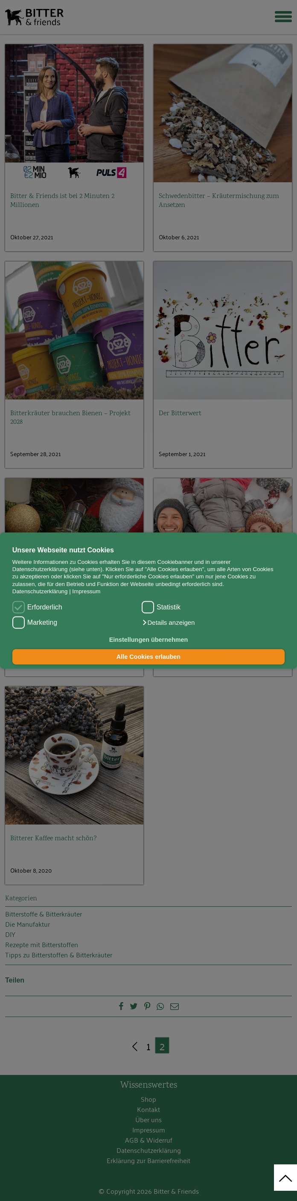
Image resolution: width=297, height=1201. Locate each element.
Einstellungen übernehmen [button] (148, 640)
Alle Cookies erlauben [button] (148, 656)
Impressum (86, 591)
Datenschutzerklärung (40, 591)
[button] (168, 622)
